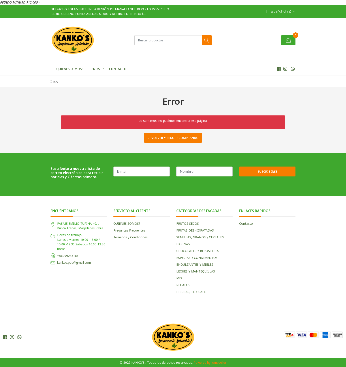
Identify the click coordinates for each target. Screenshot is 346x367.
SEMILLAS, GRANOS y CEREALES (200, 237)
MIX (179, 278)
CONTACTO (117, 69)
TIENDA (94, 69)
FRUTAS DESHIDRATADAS (195, 230)
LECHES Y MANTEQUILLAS (195, 271)
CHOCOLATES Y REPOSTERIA (197, 251)
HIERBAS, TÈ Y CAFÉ (191, 292)
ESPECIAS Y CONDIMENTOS (197, 258)
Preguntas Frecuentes (129, 230)
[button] (283, 11)
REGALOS (183, 285)
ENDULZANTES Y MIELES (194, 264)
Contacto (246, 223)
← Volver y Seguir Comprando (173, 138)
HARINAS (183, 244)
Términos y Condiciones (130, 237)
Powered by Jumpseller (210, 362)
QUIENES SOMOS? (69, 69)
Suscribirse (267, 171)
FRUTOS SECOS (187, 223)
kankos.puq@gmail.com (74, 262)
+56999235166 (68, 256)
